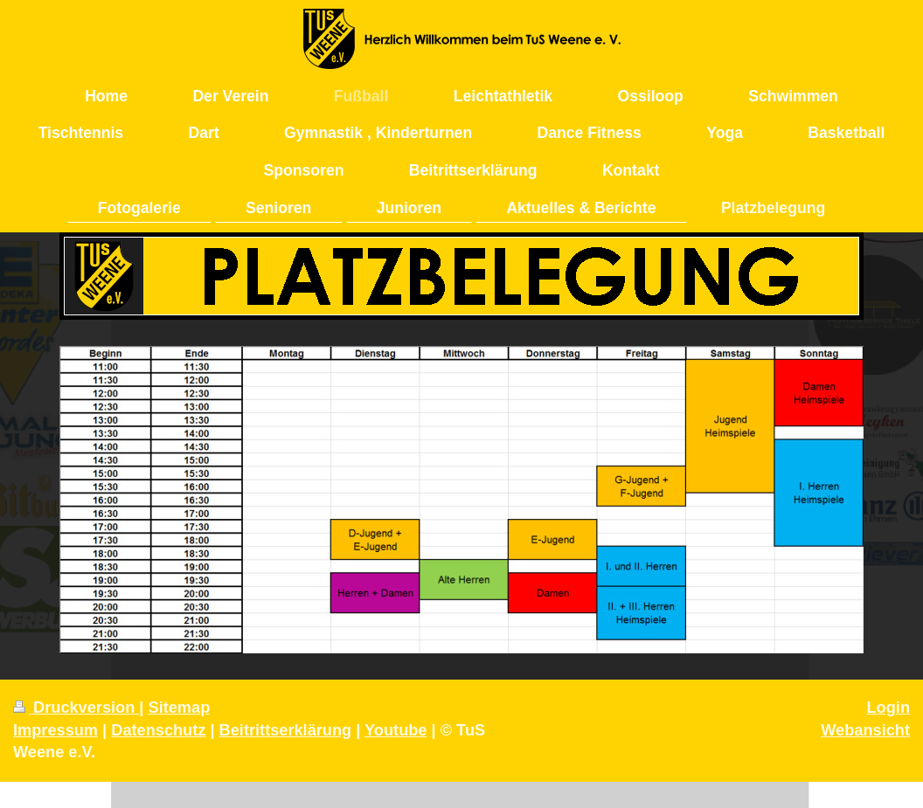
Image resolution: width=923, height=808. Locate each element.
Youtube (395, 730)
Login (889, 707)
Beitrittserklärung (285, 730)
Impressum (55, 730)
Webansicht (865, 730)
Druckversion (76, 707)
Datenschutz (158, 730)
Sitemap (180, 707)
